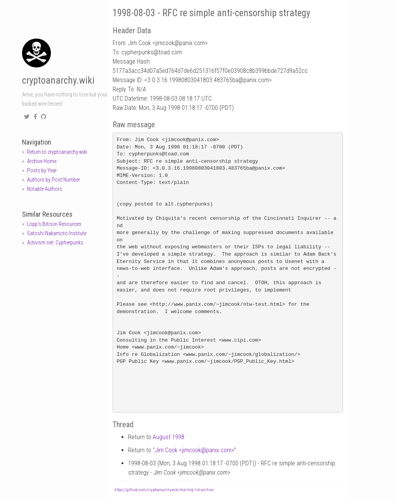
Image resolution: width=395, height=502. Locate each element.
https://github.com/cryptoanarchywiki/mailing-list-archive (164, 489)
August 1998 (168, 437)
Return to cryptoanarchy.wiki (57, 152)
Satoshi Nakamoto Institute (56, 233)
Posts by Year (42, 170)
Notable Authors (44, 189)
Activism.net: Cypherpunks (55, 242)
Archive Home (41, 161)
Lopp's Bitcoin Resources (54, 224)
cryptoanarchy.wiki (58, 80)
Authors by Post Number (53, 180)
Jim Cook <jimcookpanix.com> (194, 450)
